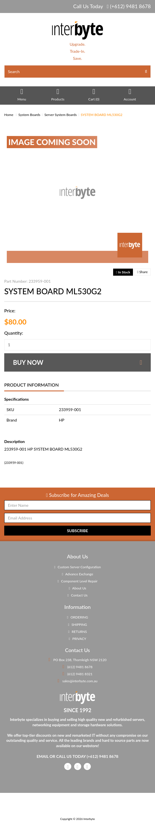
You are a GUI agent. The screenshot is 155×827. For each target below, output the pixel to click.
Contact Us (78, 595)
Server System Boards (60, 115)
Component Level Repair (77, 581)
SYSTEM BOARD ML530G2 (101, 115)
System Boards (29, 115)
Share (142, 272)
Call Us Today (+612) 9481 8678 (112, 6)
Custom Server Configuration (77, 567)
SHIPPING (77, 624)
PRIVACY (77, 639)
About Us (77, 588)
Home (8, 115)
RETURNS (77, 631)
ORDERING (77, 617)
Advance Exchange (77, 574)
